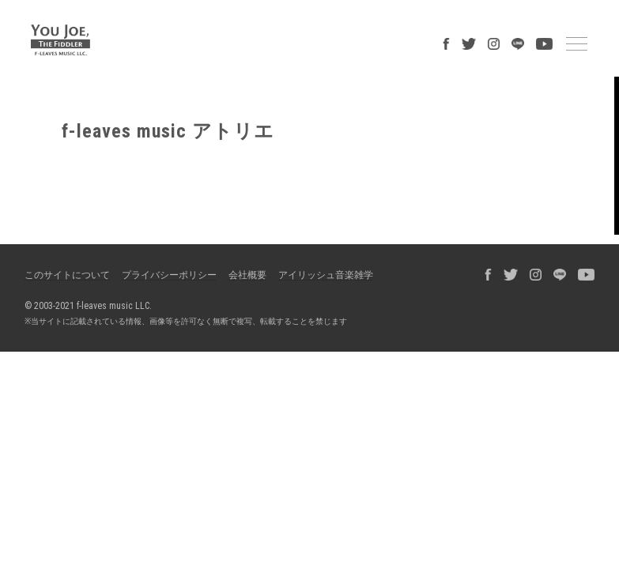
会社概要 (247, 275)
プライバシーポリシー (169, 275)
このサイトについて (67, 275)
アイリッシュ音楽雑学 (325, 275)
